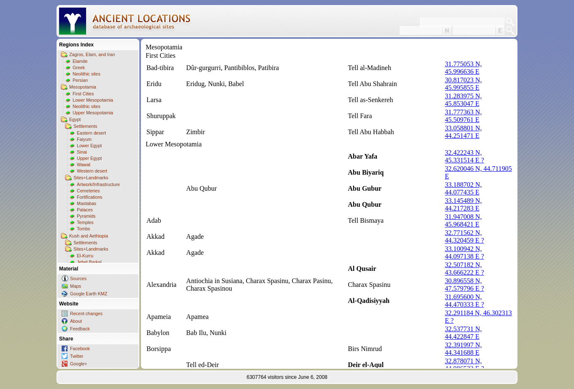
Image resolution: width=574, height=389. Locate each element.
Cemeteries (88, 190)
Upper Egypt (89, 158)
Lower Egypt (89, 145)
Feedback (80, 328)
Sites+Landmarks (90, 177)
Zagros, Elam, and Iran (92, 54)
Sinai (82, 151)
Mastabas (86, 203)
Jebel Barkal (89, 262)
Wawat (83, 164)
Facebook (80, 348)
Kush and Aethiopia (88, 235)
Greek (79, 67)
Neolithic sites (86, 73)
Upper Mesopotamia (93, 112)
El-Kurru (85, 255)
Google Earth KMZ (88, 293)
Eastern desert (91, 132)
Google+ (78, 363)
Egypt (75, 119)
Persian (80, 80)
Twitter (76, 356)
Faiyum (84, 139)
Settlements (85, 126)
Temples (85, 222)
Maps (75, 286)
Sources (78, 278)
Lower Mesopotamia (93, 100)
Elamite (80, 61)
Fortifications (89, 197)
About (76, 321)
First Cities (83, 93)
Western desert (92, 170)
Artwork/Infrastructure (98, 184)
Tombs (83, 228)
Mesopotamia (82, 86)
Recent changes (86, 313)
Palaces (85, 209)
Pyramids (86, 216)
